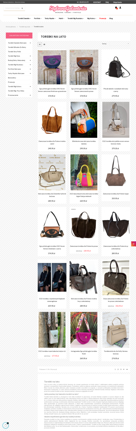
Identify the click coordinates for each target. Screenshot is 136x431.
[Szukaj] (14, 8)
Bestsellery (12, 78)
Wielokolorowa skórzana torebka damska (84, 142)
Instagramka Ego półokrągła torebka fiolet (84, 352)
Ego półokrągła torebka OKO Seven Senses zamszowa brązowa (84, 90)
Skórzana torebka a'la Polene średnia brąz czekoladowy (84, 300)
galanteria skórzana (19, 35)
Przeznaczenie (13, 95)
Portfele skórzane (14, 69)
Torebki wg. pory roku (16, 91)
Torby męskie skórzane (16, 73)
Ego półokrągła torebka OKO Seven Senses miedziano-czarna (52, 247)
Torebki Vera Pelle (14, 52)
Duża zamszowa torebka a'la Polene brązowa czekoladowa (115, 300)
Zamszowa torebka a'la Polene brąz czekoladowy (115, 247)
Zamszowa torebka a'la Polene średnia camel (52, 142)
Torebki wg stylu (14, 56)
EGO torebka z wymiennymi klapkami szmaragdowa (52, 300)
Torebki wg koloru (14, 86)
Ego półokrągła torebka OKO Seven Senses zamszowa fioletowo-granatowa (52, 90)
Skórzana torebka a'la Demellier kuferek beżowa (52, 195)
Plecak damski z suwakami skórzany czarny (115, 90)
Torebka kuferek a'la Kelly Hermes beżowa (116, 352)
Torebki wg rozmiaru (15, 65)
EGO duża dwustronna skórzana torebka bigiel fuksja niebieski (84, 195)
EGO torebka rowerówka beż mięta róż (52, 351)
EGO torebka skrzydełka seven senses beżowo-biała (115, 142)
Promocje (11, 82)
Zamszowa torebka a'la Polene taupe (116, 194)
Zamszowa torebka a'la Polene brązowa (84, 246)
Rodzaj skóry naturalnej (16, 60)
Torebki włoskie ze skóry (17, 47)
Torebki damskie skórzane (17, 43)
